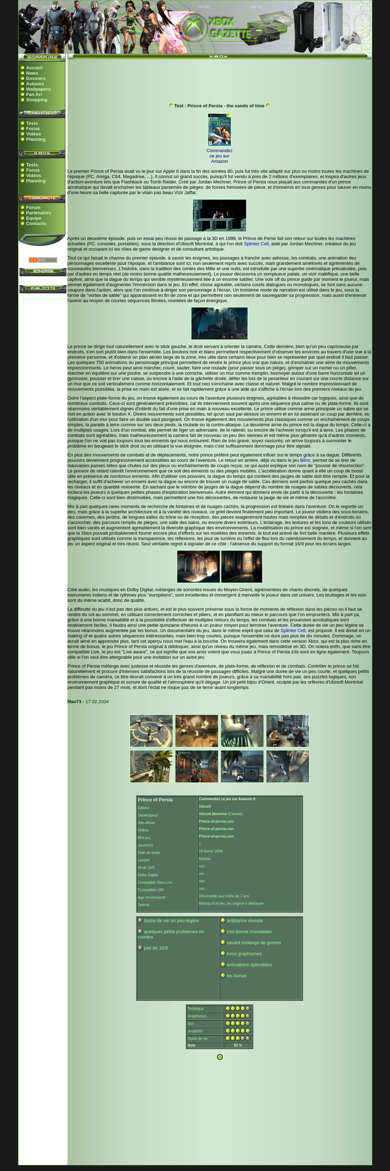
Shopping (37, 99)
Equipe (34, 218)
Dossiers (36, 78)
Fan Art (34, 94)
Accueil (34, 67)
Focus (33, 128)
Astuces (35, 83)
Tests (32, 123)
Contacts (36, 223)
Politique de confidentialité (42, 299)
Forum (33, 207)
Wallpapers (38, 89)
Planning (36, 139)
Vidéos (33, 134)
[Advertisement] (219, 79)
